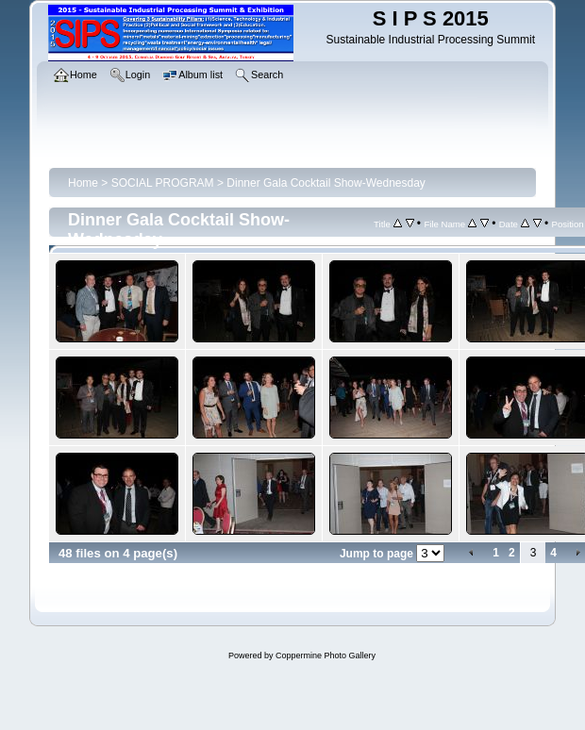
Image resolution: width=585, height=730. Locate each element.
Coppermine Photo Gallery (326, 655)
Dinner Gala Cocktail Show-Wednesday (326, 183)
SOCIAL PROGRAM (162, 183)
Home (83, 183)
